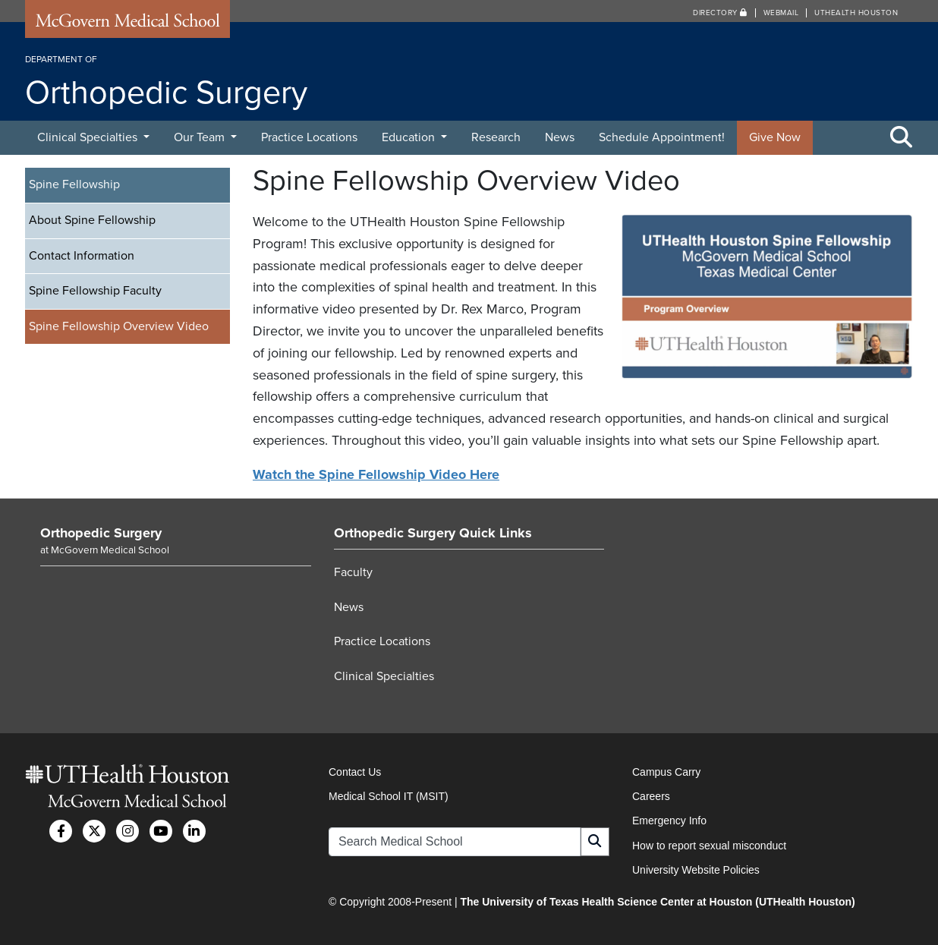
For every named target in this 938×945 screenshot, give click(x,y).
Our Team (201, 137)
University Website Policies (696, 870)
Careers (651, 796)
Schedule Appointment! (662, 137)
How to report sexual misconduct (709, 845)
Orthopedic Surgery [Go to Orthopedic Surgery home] (101, 532)
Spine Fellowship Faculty (95, 290)
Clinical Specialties (88, 137)
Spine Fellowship (74, 184)
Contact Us (355, 772)
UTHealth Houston (856, 12)
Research (496, 137)
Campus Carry (666, 772)
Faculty (353, 572)
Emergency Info (669, 820)
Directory (720, 12)
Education (410, 137)
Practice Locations (309, 137)
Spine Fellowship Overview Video (119, 326)
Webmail (781, 12)
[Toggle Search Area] (901, 138)
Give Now (775, 137)
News (559, 137)
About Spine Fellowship (92, 220)
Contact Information (81, 255)
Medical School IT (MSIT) (389, 796)
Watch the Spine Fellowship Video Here (376, 474)
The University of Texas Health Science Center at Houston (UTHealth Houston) (657, 902)
